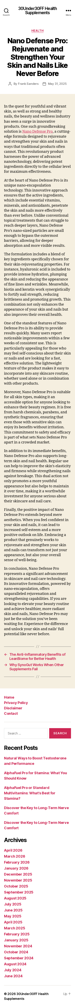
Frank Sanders (28, 84)
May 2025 (12, 916)
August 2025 (15, 898)
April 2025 (13, 922)
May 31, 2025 (57, 84)
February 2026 (17, 862)
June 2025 (13, 910)
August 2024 (15, 964)
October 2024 (16, 952)
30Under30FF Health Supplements (37, 10)
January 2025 (16, 940)
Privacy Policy (16, 703)
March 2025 (14, 928)
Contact (11, 713)
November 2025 (18, 880)
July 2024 (12, 970)
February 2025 (17, 934)
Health (37, 30)
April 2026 (13, 850)
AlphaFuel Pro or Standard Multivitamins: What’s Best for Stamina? (29, 793)
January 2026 (16, 868)
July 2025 (12, 904)
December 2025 (18, 874)
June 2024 (13, 976)
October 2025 (16, 886)
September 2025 (18, 892)
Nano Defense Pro (37, 131)
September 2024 (18, 958)
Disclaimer (13, 708)
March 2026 (14, 856)
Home (9, 697)
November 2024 (18, 946)
